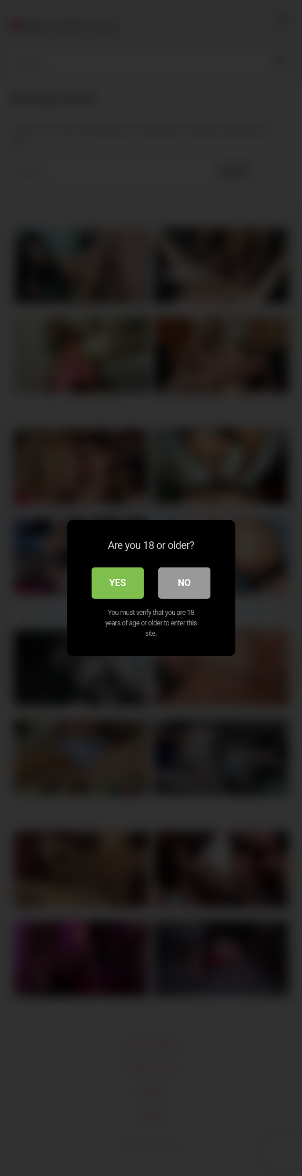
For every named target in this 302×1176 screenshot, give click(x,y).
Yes (118, 582)
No (184, 582)
